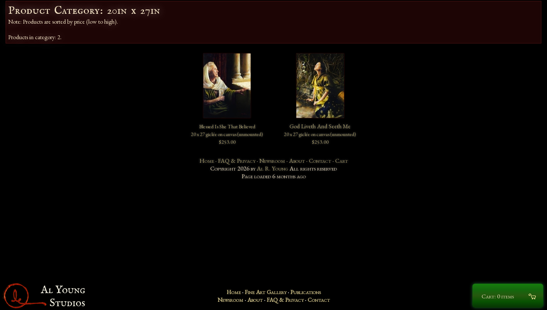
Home (206, 160)
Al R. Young (272, 168)
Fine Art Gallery (265, 292)
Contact (320, 160)
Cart (341, 160)
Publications (305, 292)
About (297, 160)
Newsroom (272, 160)
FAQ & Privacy (236, 160)
